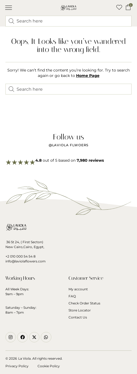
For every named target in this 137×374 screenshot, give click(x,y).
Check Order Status (84, 303)
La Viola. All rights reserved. (40, 358)
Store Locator (79, 310)
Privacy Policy (17, 366)
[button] (9, 8)
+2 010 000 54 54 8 (20, 256)
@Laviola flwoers (69, 145)
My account (78, 289)
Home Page (87, 75)
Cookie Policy (49, 366)
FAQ (72, 296)
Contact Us (77, 317)
